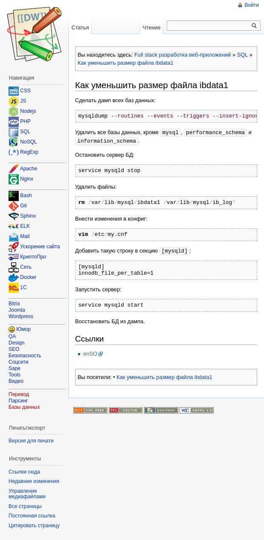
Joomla (17, 310)
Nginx (26, 179)
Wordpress (21, 316)
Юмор (23, 329)
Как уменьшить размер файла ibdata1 (126, 63)
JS (23, 101)
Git (23, 206)
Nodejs (28, 111)
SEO (14, 349)
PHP (25, 121)
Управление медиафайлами (27, 494)
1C (23, 288)
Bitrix (14, 304)
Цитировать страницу (34, 526)
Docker (28, 278)
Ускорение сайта (40, 247)
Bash (26, 196)
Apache (29, 169)
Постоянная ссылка (32, 516)
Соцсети (19, 362)
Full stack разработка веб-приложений (182, 55)
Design (16, 343)
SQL (242, 55)
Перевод (19, 394)
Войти (251, 5)
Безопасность (25, 356)
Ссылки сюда (24, 472)
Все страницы (25, 506)
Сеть (26, 267)
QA (12, 336)
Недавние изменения (34, 481)
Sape (14, 368)
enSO (90, 352)
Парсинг (18, 401)
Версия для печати (31, 441)
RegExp (29, 152)
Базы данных (24, 407)
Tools (14, 375)
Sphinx (28, 216)
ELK (25, 227)
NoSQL (28, 142)
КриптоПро (33, 257)
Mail (24, 237)
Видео (16, 381)
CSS (25, 91)
